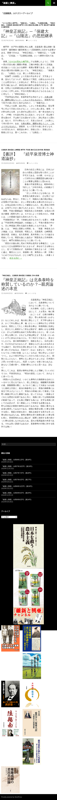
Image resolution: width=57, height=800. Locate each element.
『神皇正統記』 (6, 275)
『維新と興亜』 (9, 3)
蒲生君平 (47, 25)
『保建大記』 (23, 23)
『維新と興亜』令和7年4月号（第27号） (17, 480)
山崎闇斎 (17, 150)
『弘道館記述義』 (43, 23)
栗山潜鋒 (35, 25)
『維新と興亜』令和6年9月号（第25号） (17, 493)
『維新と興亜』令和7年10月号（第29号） (17, 466)
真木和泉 (40, 150)
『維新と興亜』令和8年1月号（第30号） (17, 460)
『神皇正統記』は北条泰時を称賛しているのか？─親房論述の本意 (27, 284)
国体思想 (16, 25)
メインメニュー (54, 3)
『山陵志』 (32, 23)
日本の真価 (28, 25)
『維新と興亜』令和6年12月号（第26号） (17, 486)
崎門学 (21, 25)
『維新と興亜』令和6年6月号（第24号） (17, 499)
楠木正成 (34, 150)
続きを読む (16, 258)
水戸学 (41, 25)
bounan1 (20, 40)
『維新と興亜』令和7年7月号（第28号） (17, 473)
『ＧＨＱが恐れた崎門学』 (10, 23)
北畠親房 (9, 25)
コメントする (32, 40)
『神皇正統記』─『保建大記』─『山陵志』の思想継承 (27, 33)
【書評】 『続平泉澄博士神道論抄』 (27, 156)
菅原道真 (47, 150)
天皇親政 (28, 275)
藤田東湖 (6, 27)
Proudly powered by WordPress (11, 797)
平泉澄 (28, 150)
